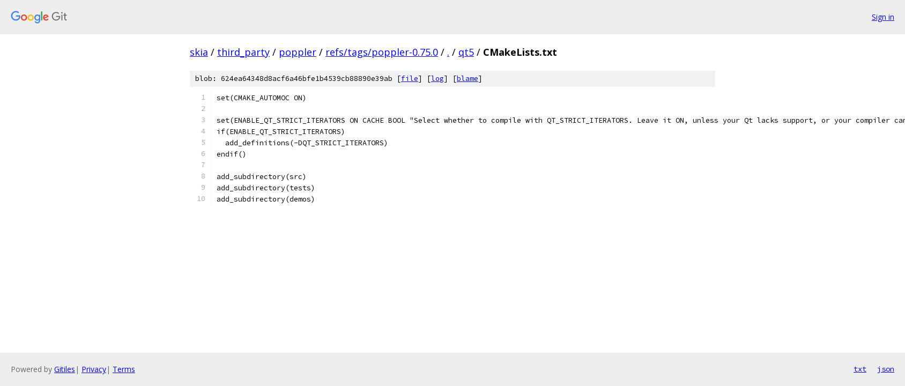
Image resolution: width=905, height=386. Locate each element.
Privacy (93, 369)
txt (860, 369)
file (409, 78)
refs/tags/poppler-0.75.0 (381, 52)
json (885, 369)
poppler (297, 52)
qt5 (466, 52)
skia (199, 52)
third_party (243, 52)
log (437, 78)
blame (467, 78)
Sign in (883, 17)
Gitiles (64, 369)
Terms (124, 369)
